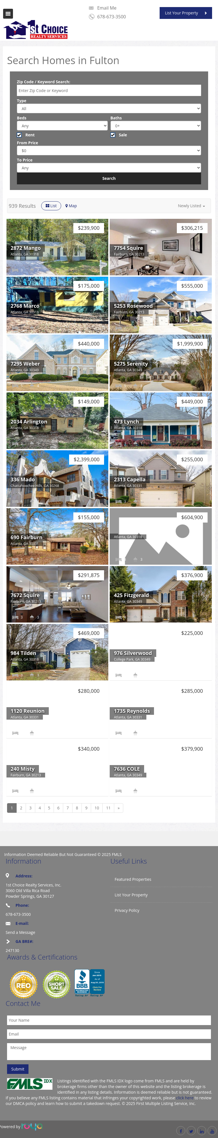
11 (108, 808)
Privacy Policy (127, 910)
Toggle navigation (8, 14)
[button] (191, 206)
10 (96, 808)
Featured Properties (133, 879)
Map (71, 205)
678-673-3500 (111, 17)
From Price (27, 142)
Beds (22, 118)
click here (185, 1097)
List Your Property (181, 13)
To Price (24, 160)
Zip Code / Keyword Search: (43, 81)
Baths (116, 118)
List (51, 205)
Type (21, 100)
